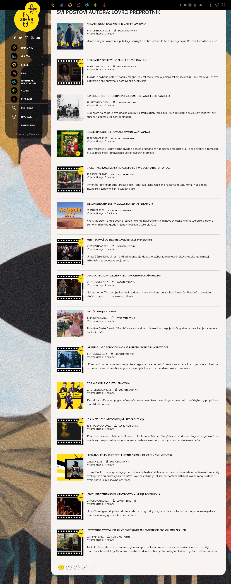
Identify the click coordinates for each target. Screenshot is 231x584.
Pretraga (27, 108)
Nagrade (21, 116)
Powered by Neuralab (27, 134)
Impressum (23, 125)
